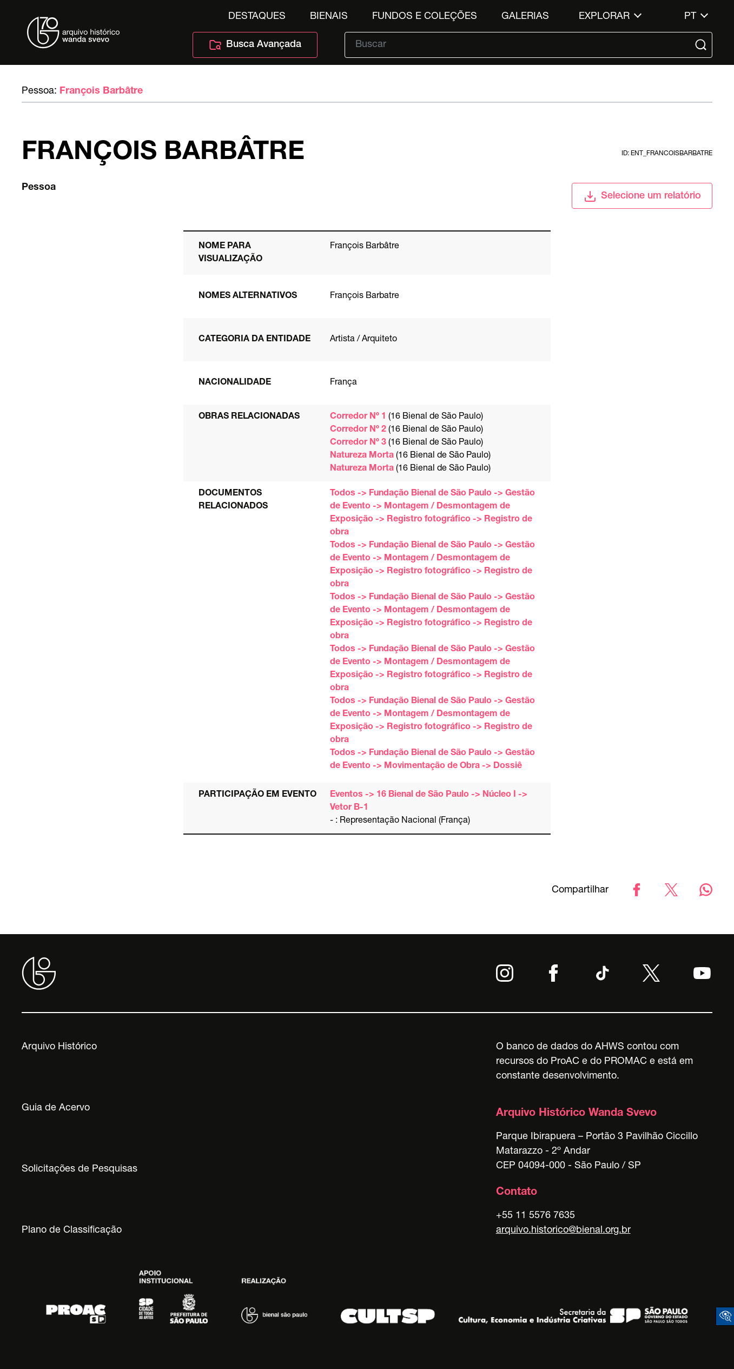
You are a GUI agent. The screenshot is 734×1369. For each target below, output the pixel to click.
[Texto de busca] (521, 45)
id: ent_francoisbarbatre (666, 153)
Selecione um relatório (642, 196)
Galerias (525, 17)
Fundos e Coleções (424, 17)
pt (690, 17)
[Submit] (702, 45)
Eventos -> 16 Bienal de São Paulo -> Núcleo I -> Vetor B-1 (428, 801)
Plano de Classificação (72, 1230)
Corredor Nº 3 (358, 443)
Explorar (604, 17)
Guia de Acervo (56, 1108)
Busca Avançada (255, 44)
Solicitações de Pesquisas (79, 1169)
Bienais (329, 17)
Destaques (257, 17)
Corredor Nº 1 (358, 417)
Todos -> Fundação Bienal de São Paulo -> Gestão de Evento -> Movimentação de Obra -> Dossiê (432, 760)
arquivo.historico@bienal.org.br (563, 1230)
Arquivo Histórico (59, 1047)
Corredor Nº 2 (358, 430)
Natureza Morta (362, 456)
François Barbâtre (101, 91)
